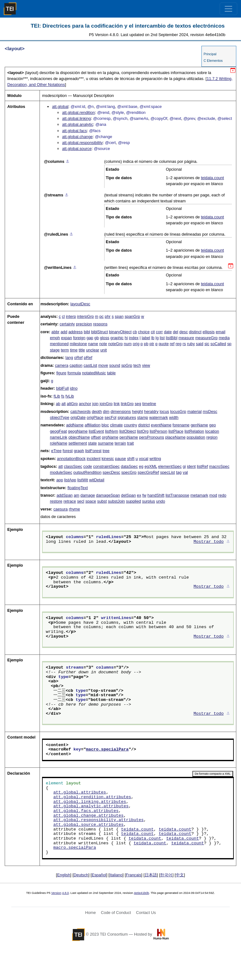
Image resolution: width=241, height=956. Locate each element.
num (127, 343)
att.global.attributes (79, 792)
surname (106, 443)
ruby (191, 343)
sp (229, 343)
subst (102, 501)
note (103, 343)
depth (97, 411)
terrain (120, 443)
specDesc (111, 472)
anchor (85, 403)
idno (74, 388)
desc (183, 331)
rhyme (74, 509)
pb (146, 343)
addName (75, 425)
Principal (210, 54)
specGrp (129, 472)
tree (106, 450)
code (87, 466)
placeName (175, 437)
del (175, 331)
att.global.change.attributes (88, 816)
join (95, 403)
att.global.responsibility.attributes (98, 820)
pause (120, 458)
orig (136, 343)
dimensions (120, 411)
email (220, 331)
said (199, 343)
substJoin (116, 501)
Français (133, 875)
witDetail (96, 480)
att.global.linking (76, 118)
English (63, 875)
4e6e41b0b (141, 893)
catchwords (80, 411)
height (137, 411)
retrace (69, 501)
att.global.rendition (78, 112)
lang (69, 357)
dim (106, 411)
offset (96, 437)
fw (144, 495)
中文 (180, 875)
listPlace (176, 431)
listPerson (158, 431)
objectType (59, 417)
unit (103, 350)
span (119, 316)
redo (222, 495)
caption (75, 365)
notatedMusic (94, 373)
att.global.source (77, 148)
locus (164, 411)
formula (74, 373)
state (92, 443)
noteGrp (115, 343)
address (75, 331)
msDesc (210, 411)
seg (138, 403)
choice (144, 331)
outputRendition (87, 472)
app (59, 480)
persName (129, 437)
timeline (149, 403)
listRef (202, 466)
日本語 (151, 875)
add (64, 331)
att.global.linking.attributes (89, 802)
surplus (148, 501)
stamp (142, 417)
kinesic (108, 458)
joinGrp (105, 403)
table (111, 373)
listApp (70, 480)
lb (152, 337)
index (134, 337)
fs (62, 396)
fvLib (70, 396)
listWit (82, 480)
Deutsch (81, 875)
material (194, 411)
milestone (78, 343)
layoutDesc (80, 304)
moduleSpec (61, 472)
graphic (117, 337)
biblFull (62, 388)
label (146, 337)
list (162, 337)
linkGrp (127, 403)
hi (126, 337)
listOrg (142, 431)
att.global (60, 106)
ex (139, 495)
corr (159, 331)
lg (157, 337)
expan (66, 337)
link (117, 403)
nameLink (58, 437)
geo (212, 425)
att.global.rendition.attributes (92, 797)
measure (186, 337)
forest (68, 450)
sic (206, 343)
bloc (105, 425)
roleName (58, 443)
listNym (111, 431)
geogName (78, 431)
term (65, 350)
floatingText (77, 487)
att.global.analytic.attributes (91, 806)
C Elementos (213, 60)
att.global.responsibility (82, 142)
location (212, 431)
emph (55, 337)
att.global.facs (74, 130)
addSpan (64, 495)
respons (100, 324)
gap (90, 337)
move (103, 365)
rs (184, 343)
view (146, 365)
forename (181, 425)
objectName (79, 437)
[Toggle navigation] (228, 9)
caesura (60, 509)
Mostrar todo (209, 542)
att (60, 466)
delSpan (128, 495)
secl (80, 501)
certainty (67, 324)
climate (116, 425)
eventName (161, 425)
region (211, 437)
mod (213, 495)
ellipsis (209, 331)
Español (99, 875)
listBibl (171, 337)
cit (153, 331)
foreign (79, 337)
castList (90, 365)
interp (71, 316)
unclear (92, 350)
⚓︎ (67, 161)
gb (96, 337)
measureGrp (206, 337)
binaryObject (120, 331)
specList (167, 472)
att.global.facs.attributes (86, 811)
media (224, 337)
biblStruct (99, 331)
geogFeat (58, 431)
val (185, 472)
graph (79, 450)
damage (87, 495)
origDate (77, 417)
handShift (155, 495)
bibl (87, 331)
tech (137, 365)
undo (160, 501)
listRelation (194, 431)
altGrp (72, 403)
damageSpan (108, 495)
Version (56, 893)
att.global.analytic (77, 124)
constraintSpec (106, 466)
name (93, 343)
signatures (127, 417)
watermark (158, 417)
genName (199, 425)
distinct (195, 331)
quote (164, 343)
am (76, 495)
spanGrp (132, 316)
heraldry (151, 411)
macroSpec (219, 466)
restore (56, 501)
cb (135, 331)
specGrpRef (148, 472)
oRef (78, 357)
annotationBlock (71, 458)
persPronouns (151, 437)
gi (184, 466)
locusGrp (178, 411)
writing (155, 458)
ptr (151, 343)
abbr (55, 331)
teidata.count (212, 177)
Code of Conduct (116, 912)
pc (101, 316)
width (174, 417)
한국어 (166, 875)
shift (130, 458)
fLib (57, 396)
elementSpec (170, 466)
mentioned (59, 343)
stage (55, 350)
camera (61, 365)
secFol (110, 417)
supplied (133, 501)
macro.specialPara (107, 749)
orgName (110, 437)
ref (172, 343)
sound (114, 365)
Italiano (116, 875)
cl (63, 316)
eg (141, 466)
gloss (104, 337)
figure (61, 373)
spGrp (126, 365)
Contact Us (146, 912)
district (144, 425)
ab (58, 403)
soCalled (218, 343)
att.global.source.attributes (88, 825)
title (82, 350)
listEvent (96, 431)
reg (179, 343)
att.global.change (77, 136)
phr (108, 316)
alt (64, 403)
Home (90, 912)
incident (93, 458)
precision (84, 324)
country (130, 425)
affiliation (92, 425)
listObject (127, 431)
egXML (150, 466)
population (196, 437)
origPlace (95, 417)
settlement (77, 443)
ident (191, 466)
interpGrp (85, 316)
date (168, 331)
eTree (56, 450)
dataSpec (129, 466)
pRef (88, 357)
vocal (143, 458)
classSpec (73, 466)
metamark (199, 495)
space (90, 501)
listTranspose (177, 495)
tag (179, 472)
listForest (93, 450)
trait (130, 443)
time (74, 350)
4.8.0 (65, 893)
